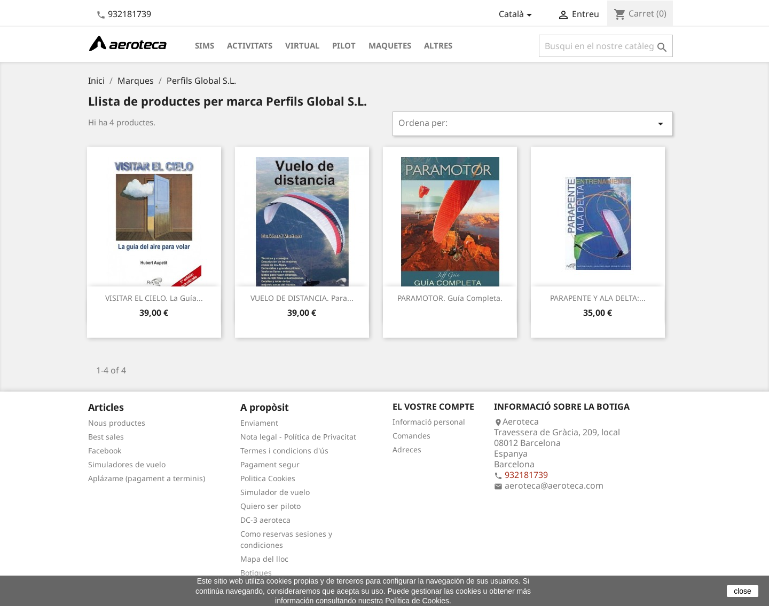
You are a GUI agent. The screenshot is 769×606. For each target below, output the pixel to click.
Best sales (106, 437)
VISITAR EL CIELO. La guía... (154, 298)
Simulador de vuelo (275, 492)
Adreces (407, 449)
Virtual (302, 45)
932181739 (129, 14)
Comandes (411, 435)
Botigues (256, 573)
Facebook (104, 450)
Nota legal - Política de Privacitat (298, 437)
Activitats (249, 45)
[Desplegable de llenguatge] (517, 15)
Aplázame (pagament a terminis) (146, 478)
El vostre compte (433, 406)
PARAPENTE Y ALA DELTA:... (598, 298)
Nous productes (116, 423)
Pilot (344, 45)
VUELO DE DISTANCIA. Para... (302, 298)
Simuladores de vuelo (127, 464)
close (742, 591)
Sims (204, 45)
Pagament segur (270, 464)
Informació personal (429, 422)
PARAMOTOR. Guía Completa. (450, 298)
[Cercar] (606, 46)
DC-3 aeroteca (265, 520)
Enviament (259, 423)
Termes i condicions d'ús (284, 450)
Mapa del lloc (264, 559)
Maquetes (389, 45)
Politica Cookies (267, 478)
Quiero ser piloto (270, 506)
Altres (438, 45)
